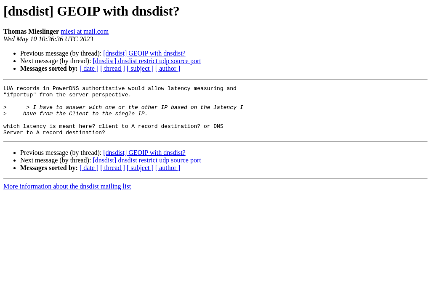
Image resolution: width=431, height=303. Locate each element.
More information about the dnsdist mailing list (67, 196)
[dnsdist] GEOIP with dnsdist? (144, 53)
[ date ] (89, 68)
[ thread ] (112, 68)
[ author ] (168, 68)
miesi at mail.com (85, 31)
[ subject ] (140, 68)
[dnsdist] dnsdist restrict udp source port (147, 60)
